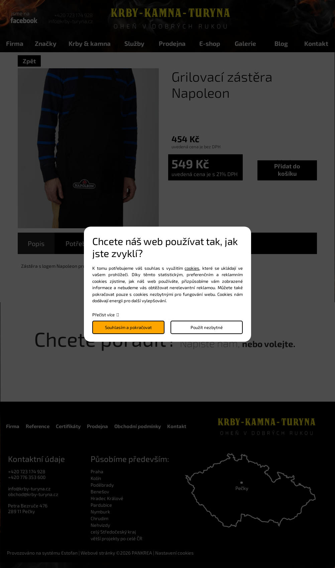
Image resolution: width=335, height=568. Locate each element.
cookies (192, 268)
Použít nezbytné (207, 327)
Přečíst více (103, 314)
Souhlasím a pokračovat (128, 327)
